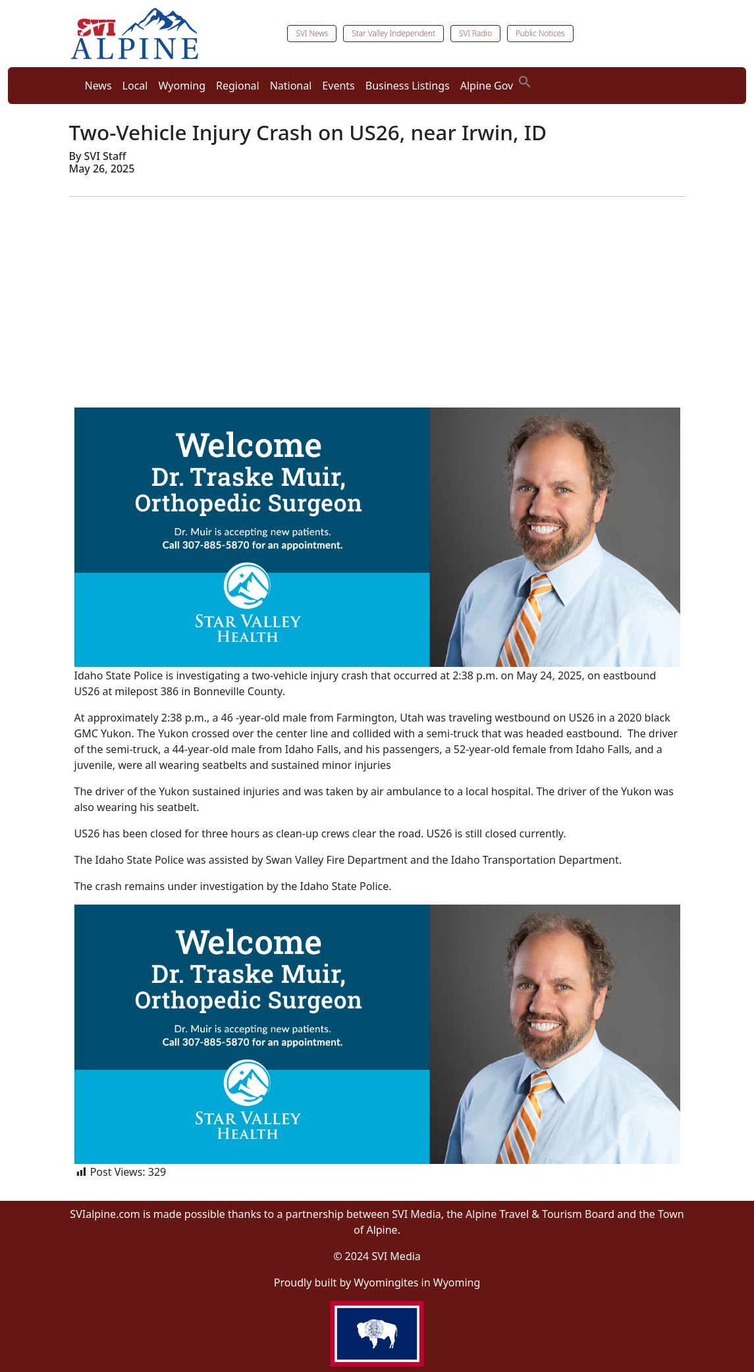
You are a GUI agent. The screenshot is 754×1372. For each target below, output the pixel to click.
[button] (524, 80)
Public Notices (540, 33)
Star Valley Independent (393, 33)
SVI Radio (475, 33)
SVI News (312, 33)
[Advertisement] (377, 299)
